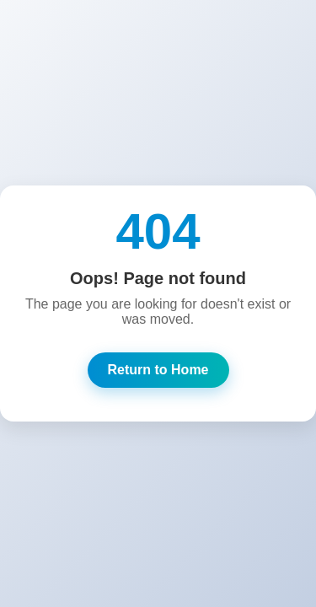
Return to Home (158, 370)
